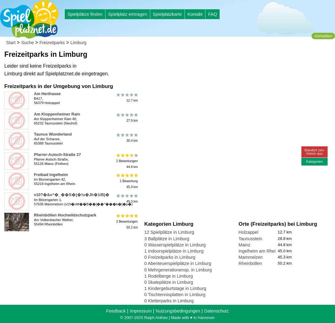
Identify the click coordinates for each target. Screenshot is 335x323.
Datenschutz (216, 310)
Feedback (116, 310)
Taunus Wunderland (53, 134)
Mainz (244, 244)
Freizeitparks (52, 42)
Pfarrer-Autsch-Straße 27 (57, 154)
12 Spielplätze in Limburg (169, 232)
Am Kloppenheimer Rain (57, 114)
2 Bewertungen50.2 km (126, 221)
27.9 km (126, 117)
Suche (27, 42)
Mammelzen (250, 257)
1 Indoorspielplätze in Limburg (174, 251)
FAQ (212, 14)
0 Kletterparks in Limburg (169, 300)
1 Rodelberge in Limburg (168, 276)
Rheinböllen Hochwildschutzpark (65, 215)
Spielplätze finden (85, 14)
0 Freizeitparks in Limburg (170, 257)
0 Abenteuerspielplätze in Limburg (177, 263)
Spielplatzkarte (167, 14)
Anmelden (323, 36)
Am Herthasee (47, 93)
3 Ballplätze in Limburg (166, 238)
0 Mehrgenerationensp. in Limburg (178, 269)
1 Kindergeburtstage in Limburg (175, 288)
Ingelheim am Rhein (258, 251)
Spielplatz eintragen (127, 14)
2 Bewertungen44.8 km (126, 161)
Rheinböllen (250, 263)
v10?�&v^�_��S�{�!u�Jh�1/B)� (71, 194)
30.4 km (126, 137)
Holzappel (248, 232)
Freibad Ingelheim (51, 174)
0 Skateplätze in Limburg (168, 282)
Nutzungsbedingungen (178, 310)
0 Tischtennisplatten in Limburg (174, 294)
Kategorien (314, 161)
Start (10, 42)
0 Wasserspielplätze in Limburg (175, 244)
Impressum (140, 310)
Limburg (78, 42)
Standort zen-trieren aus (314, 151)
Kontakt (195, 14)
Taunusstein (250, 238)
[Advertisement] (214, 58)
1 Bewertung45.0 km (126, 181)
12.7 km (126, 97)
